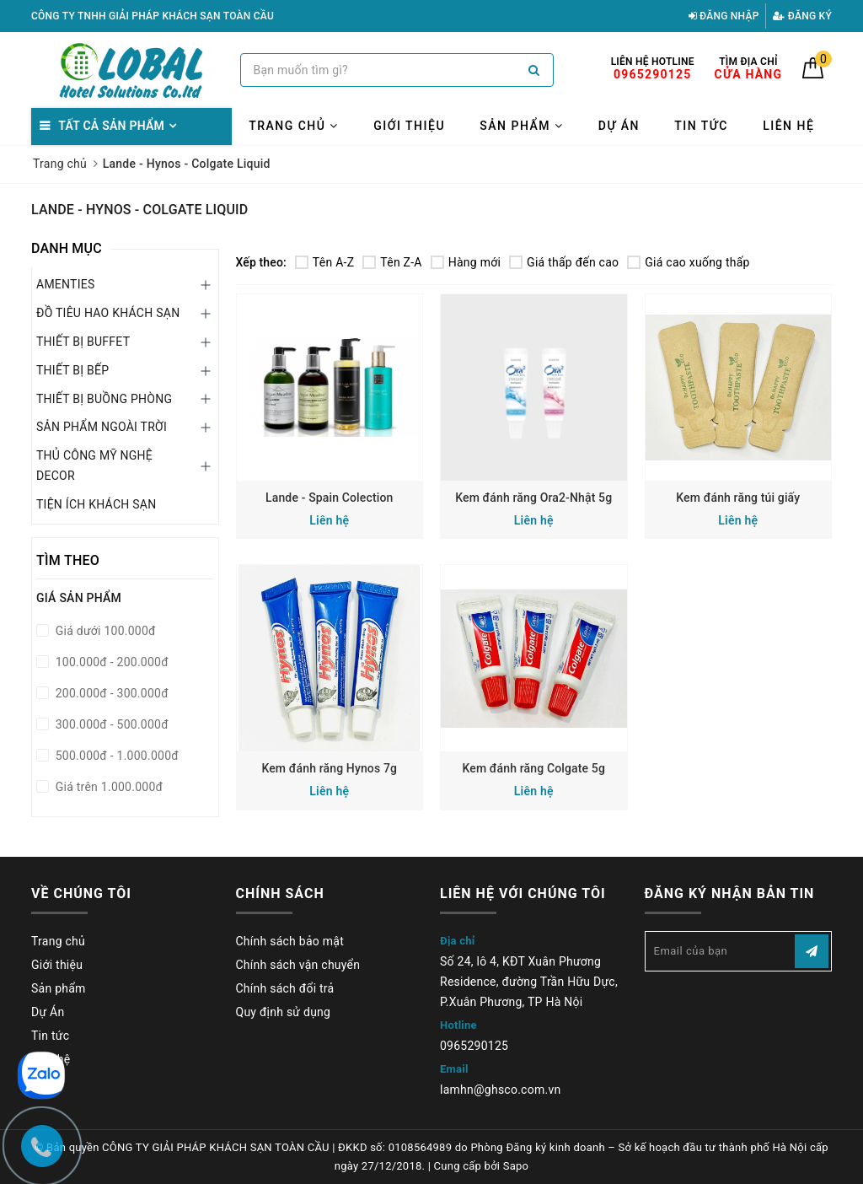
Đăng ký (802, 16)
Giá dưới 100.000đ (104, 631)
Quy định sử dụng (283, 1012)
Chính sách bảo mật (290, 941)
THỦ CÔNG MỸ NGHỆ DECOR (94, 465)
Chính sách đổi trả (285, 988)
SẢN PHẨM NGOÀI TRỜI (101, 426)
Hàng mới (466, 262)
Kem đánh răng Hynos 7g (329, 768)
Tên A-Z (324, 262)
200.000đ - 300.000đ (110, 693)
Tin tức (701, 125)
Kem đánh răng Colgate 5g (533, 768)
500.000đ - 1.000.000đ (115, 755)
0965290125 (474, 1045)
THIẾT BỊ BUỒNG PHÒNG (104, 399)
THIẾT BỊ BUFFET (83, 341)
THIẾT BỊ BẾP (72, 370)
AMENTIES (65, 284)
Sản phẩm (521, 125)
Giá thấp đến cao (564, 262)
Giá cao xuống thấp (688, 262)
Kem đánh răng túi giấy (738, 497)
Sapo (516, 1166)
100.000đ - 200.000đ (110, 662)
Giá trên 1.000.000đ (107, 787)
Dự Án (619, 125)
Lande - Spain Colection (329, 497)
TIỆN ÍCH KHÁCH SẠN (96, 504)
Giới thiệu (409, 125)
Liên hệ (788, 125)
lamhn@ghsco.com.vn (500, 1089)
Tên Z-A (391, 262)
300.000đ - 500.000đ (110, 724)
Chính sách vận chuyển (298, 964)
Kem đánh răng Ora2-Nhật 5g (533, 497)
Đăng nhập (724, 16)
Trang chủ (294, 125)
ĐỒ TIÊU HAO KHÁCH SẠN (108, 313)
